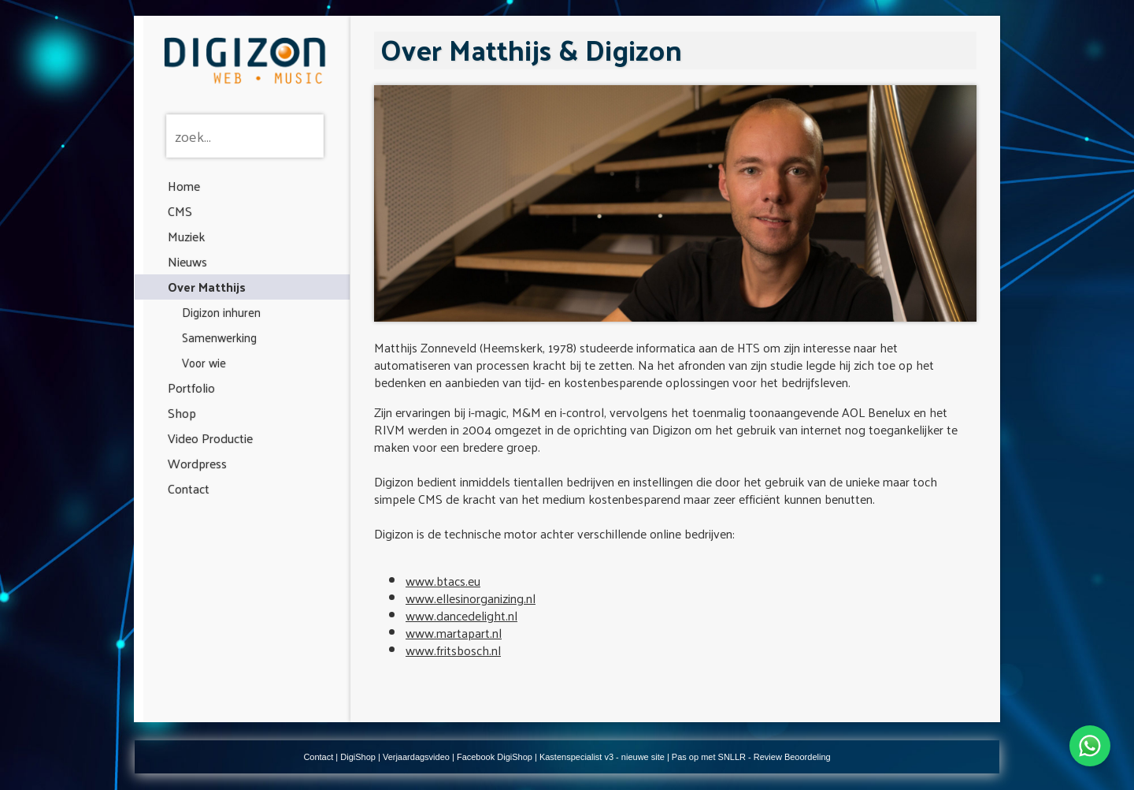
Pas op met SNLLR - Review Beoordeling (751, 757)
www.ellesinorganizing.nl (471, 598)
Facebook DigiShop (494, 757)
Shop (182, 412)
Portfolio (191, 387)
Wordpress (197, 463)
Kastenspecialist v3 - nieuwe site (602, 757)
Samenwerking (219, 337)
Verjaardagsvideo (416, 757)
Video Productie (210, 438)
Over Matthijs (207, 286)
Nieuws (187, 261)
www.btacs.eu (443, 580)
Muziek (186, 236)
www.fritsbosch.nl (453, 650)
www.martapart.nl (454, 632)
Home (184, 185)
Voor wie (204, 362)
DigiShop (358, 757)
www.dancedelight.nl (461, 615)
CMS (180, 210)
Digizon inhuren (221, 311)
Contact (188, 488)
